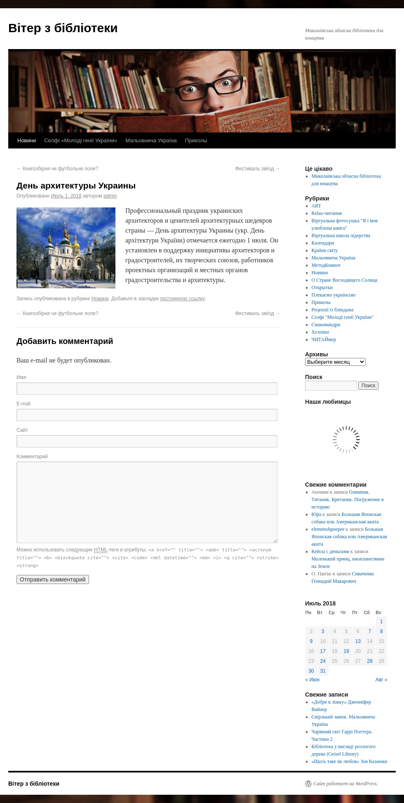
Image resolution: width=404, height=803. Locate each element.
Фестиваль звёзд (257, 169)
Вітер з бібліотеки (63, 28)
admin (110, 196)
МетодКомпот (326, 265)
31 (323, 671)
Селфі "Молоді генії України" (343, 317)
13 (358, 641)
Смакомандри (326, 324)
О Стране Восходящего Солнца (344, 280)
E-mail (23, 404)
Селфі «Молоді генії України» (80, 140)
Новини (26, 140)
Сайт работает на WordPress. (345, 784)
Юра (317, 514)
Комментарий (32, 456)
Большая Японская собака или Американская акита (349, 536)
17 (323, 651)
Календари (323, 243)
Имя (21, 377)
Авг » (382, 680)
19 (346, 651)
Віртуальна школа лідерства (341, 235)
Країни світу (325, 250)
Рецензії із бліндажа (333, 310)
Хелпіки (320, 332)
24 (323, 661)
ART (316, 206)
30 (311, 671)
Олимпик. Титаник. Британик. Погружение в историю (348, 499)
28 (369, 661)
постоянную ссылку (182, 298)
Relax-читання (327, 213)
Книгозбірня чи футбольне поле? (57, 169)
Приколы (196, 140)
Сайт (22, 430)
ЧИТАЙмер (324, 339)
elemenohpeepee (328, 529)
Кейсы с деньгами (331, 551)
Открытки (322, 287)
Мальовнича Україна (151, 140)
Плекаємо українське (334, 295)
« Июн (312, 680)
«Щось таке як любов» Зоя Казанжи (350, 761)
